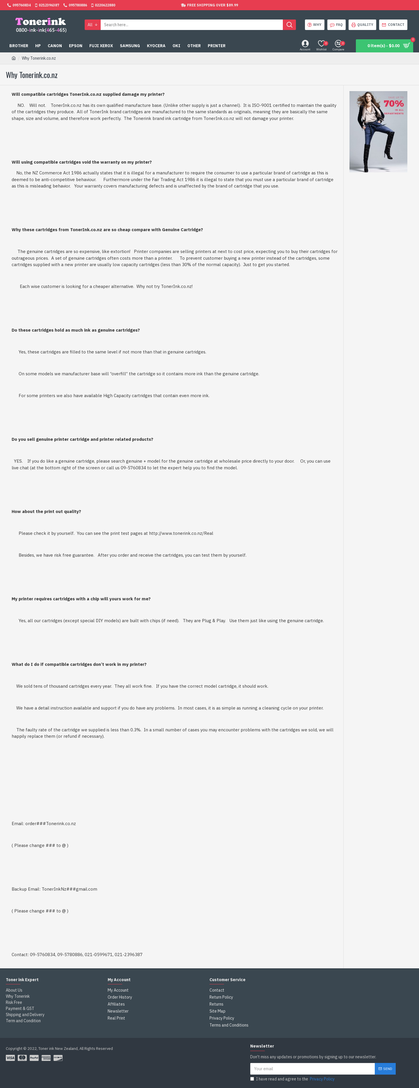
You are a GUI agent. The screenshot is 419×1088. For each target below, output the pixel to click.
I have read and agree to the (292, 1079)
